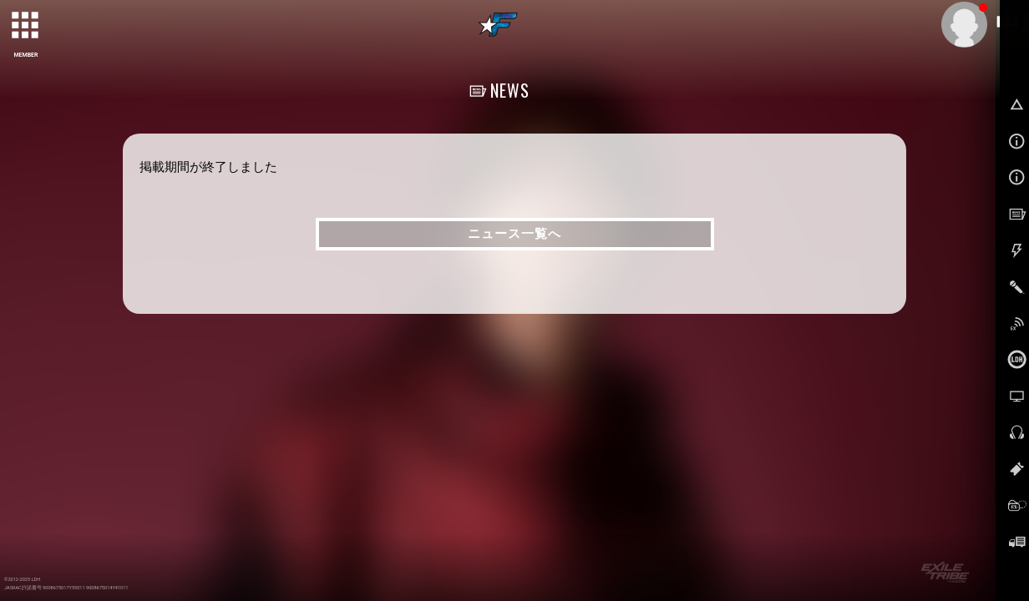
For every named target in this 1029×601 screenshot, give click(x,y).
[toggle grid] (26, 26)
